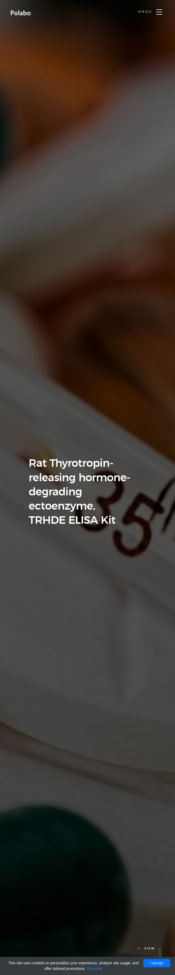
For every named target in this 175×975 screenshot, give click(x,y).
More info (94, 968)
